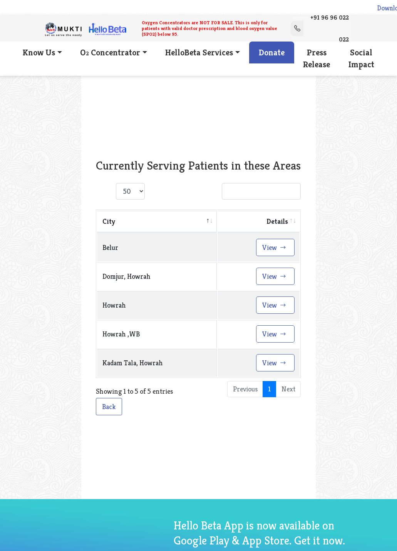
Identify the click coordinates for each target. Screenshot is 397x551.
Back (109, 409)
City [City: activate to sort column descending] (108, 223)
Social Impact (363, 60)
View (274, 249)
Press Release (317, 60)
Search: (250, 193)
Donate (272, 54)
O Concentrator (109, 54)
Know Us (37, 54)
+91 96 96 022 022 (320, 29)
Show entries (133, 193)
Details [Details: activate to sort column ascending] (277, 223)
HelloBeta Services (199, 54)
